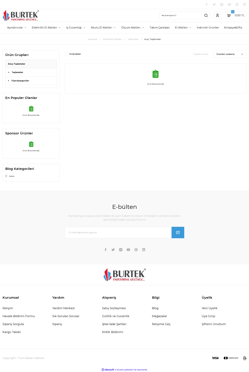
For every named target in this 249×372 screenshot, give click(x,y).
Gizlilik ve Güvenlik (115, 316)
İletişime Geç (161, 324)
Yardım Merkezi (63, 308)
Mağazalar (159, 316)
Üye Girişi (208, 316)
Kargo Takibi (12, 332)
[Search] (185, 15)
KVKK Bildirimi (112, 332)
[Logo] (21, 15)
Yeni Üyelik (209, 308)
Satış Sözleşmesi (114, 308)
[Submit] (178, 232)
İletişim (8, 308)
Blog (155, 308)
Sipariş (57, 324)
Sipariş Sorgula (13, 324)
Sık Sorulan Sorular (65, 316)
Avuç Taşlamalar (152, 39)
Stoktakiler (75, 54)
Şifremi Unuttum (214, 324)
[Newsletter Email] (124, 232)
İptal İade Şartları (114, 324)
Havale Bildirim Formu (19, 316)
